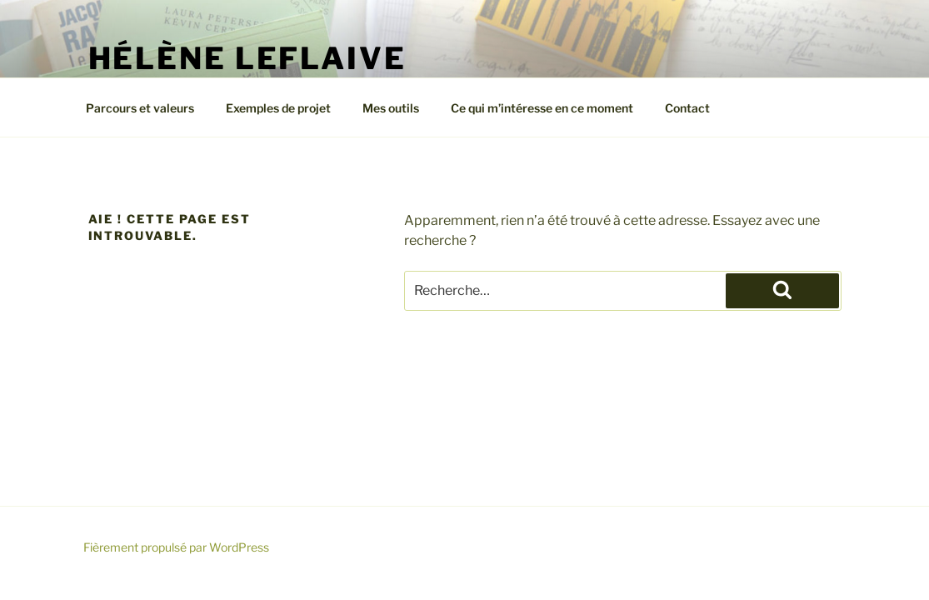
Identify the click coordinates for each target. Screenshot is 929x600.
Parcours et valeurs (140, 108)
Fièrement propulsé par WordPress (176, 547)
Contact (687, 108)
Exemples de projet (278, 108)
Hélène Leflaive (247, 58)
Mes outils (390, 108)
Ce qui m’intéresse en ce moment (542, 108)
